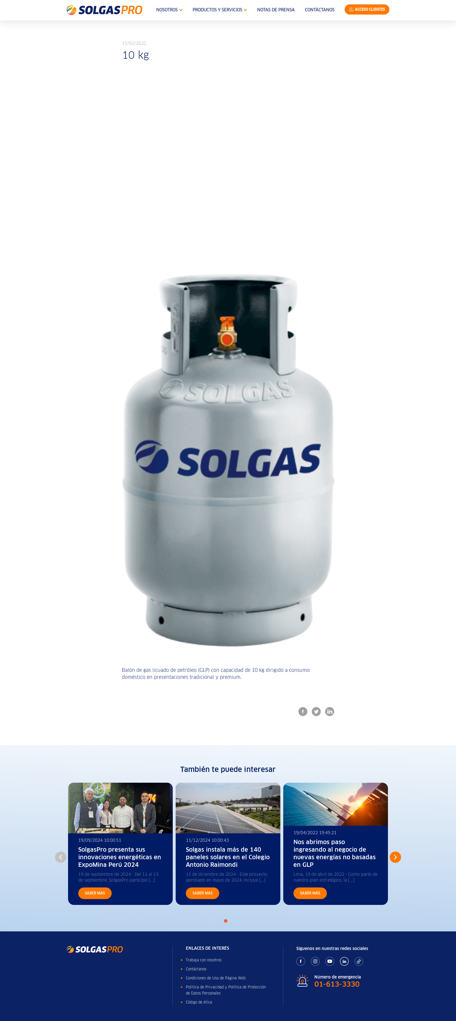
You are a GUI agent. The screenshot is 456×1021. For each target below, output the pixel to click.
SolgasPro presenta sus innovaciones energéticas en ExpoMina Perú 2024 (119, 857)
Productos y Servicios (220, 10)
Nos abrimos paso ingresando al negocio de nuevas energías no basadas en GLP (334, 853)
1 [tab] (225, 921)
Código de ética (199, 1002)
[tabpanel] (120, 844)
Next (395, 857)
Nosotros (169, 10)
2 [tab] (230, 920)
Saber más (95, 893)
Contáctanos (319, 10)
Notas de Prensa (276, 10)
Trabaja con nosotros (204, 960)
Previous (60, 857)
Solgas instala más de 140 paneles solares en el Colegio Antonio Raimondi (228, 857)
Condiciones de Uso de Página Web (216, 978)
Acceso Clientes (370, 9)
